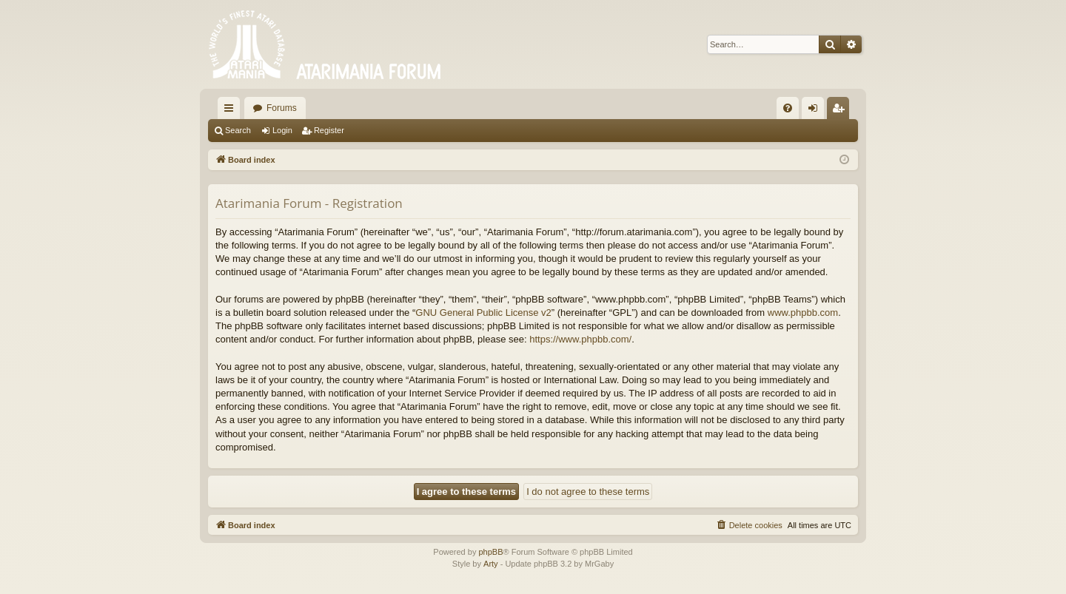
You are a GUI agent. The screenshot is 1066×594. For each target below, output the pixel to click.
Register (329, 130)
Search (238, 130)
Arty (490, 563)
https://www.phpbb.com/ (580, 339)
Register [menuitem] (841, 111)
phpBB (490, 551)
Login (282, 130)
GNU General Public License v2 (483, 312)
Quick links (232, 111)
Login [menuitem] (816, 111)
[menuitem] (788, 108)
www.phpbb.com (803, 312)
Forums (281, 108)
